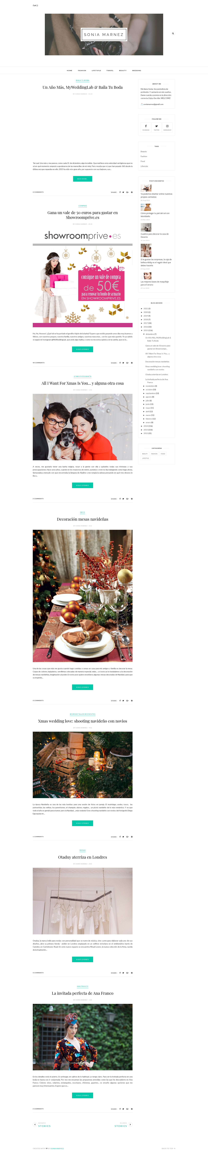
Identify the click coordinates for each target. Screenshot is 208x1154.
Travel (109, 70)
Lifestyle (144, 166)
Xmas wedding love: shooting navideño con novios (82, 721)
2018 (146, 319)
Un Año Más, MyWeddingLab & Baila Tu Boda (83, 87)
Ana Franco (82, 986)
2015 (146, 330)
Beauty (123, 70)
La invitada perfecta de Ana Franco (82, 993)
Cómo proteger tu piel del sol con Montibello (155, 215)
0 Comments (38, 192)
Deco (82, 512)
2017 (146, 323)
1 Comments (38, 836)
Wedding (136, 70)
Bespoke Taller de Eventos (82, 714)
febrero (149, 419)
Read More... (82, 179)
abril (147, 411)
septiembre (150, 393)
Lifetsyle (96, 70)
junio (148, 404)
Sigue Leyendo (82, 349)
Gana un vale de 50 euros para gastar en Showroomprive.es (82, 215)
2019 (146, 316)
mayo (148, 408)
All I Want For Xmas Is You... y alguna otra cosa (83, 383)
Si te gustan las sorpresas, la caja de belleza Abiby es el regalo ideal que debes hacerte (156, 262)
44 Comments (39, 362)
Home (69, 70)
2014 (146, 426)
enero (148, 422)
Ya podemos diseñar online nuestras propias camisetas (156, 195)
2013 (146, 430)
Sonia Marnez (57, 1148)
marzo (148, 415)
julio (147, 400)
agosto (149, 397)
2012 (146, 433)
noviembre (150, 386)
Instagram (167, 127)
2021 (146, 308)
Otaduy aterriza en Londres (82, 857)
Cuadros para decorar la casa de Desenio (155, 235)
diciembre (150, 334)
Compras (82, 206)
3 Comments (38, 498)
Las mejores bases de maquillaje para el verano (155, 283)
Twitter (156, 127)
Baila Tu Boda (82, 80)
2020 (146, 312)
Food (143, 161)
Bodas (83, 850)
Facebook (145, 127)
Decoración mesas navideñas (82, 519)
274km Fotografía (82, 376)
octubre (149, 389)
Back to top (168, 1148)
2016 (146, 327)
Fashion (82, 70)
